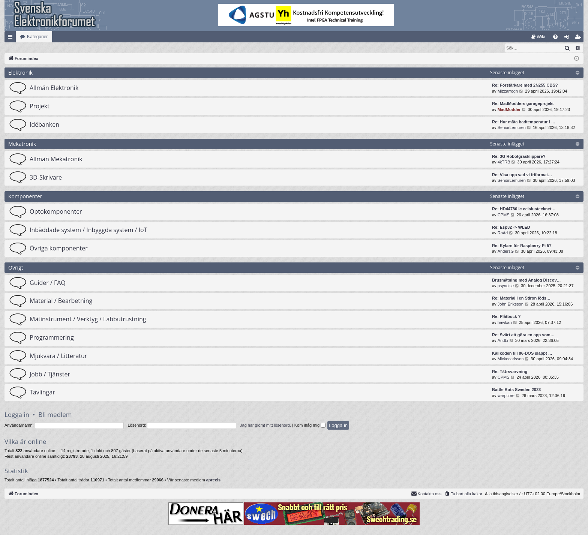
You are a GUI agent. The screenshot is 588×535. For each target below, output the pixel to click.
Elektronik (20, 72)
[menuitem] (538, 36)
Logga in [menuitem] (568, 38)
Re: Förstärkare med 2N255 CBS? (525, 85)
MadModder (509, 110)
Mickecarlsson (511, 359)
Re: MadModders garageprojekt (523, 104)
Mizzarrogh (508, 91)
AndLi (503, 341)
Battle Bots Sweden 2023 (516, 390)
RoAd (503, 233)
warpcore (506, 396)
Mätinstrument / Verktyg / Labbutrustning (88, 319)
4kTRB (504, 162)
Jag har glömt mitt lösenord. (265, 425)
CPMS (504, 215)
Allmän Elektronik (54, 88)
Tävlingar (42, 392)
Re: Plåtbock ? (506, 317)
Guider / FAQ (48, 283)
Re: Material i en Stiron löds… (521, 298)
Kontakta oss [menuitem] (426, 493)
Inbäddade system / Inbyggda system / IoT (88, 230)
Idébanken (44, 125)
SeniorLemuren (512, 128)
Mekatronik (22, 144)
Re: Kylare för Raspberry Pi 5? (522, 246)
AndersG (506, 251)
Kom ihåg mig (310, 425)
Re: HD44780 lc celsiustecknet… (523, 209)
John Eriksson (511, 304)
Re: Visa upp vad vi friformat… (522, 175)
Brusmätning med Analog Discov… (526, 280)
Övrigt (15, 267)
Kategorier (37, 36)
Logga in (16, 415)
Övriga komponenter (59, 248)
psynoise (506, 286)
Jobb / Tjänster (50, 374)
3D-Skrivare (46, 178)
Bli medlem (55, 415)
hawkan (505, 323)
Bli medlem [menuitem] (580, 38)
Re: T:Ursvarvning (509, 372)
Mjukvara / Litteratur (58, 356)
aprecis (213, 480)
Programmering (52, 338)
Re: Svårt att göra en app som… (523, 335)
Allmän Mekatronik (56, 159)
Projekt (40, 106)
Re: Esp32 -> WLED (511, 227)
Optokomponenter (56, 212)
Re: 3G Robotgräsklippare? (518, 156)
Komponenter (25, 196)
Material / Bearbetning (61, 301)
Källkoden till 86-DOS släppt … (522, 353)
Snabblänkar (12, 38)
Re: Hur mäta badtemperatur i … (523, 122)
